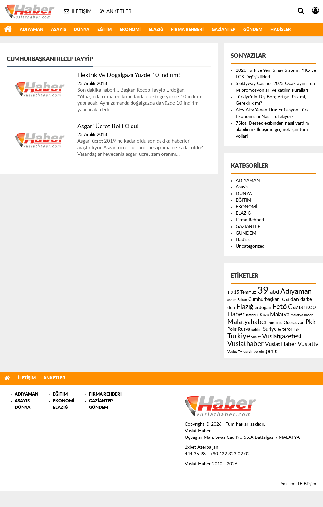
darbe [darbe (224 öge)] (306, 299)
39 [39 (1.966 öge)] (263, 291)
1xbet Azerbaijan (201, 447)
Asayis (58, 30)
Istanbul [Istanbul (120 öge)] (252, 315)
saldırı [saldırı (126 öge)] (256, 329)
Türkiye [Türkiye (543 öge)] (238, 336)
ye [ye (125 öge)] (256, 351)
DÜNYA (81, 30)
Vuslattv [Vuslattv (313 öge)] (308, 344)
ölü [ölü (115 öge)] (261, 351)
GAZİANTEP (223, 30)
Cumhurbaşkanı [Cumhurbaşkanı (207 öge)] (264, 299)
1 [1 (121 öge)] (228, 292)
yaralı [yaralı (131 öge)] (247, 351)
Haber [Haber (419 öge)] (236, 314)
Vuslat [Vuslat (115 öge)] (256, 337)
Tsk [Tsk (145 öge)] (296, 329)
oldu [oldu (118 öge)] (279, 322)
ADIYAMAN (31, 30)
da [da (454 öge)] (285, 299)
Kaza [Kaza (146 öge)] (264, 315)
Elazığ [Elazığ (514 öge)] (244, 306)
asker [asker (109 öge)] (231, 300)
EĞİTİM (104, 30)
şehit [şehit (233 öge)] (271, 351)
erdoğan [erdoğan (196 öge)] (263, 307)
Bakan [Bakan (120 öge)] (242, 300)
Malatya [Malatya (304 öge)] (279, 314)
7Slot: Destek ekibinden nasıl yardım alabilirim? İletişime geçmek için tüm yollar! (272, 130)
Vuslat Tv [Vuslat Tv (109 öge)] (234, 351)
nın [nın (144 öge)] (271, 322)
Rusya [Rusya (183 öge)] (244, 329)
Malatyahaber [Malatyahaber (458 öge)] (247, 322)
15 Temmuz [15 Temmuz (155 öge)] (245, 292)
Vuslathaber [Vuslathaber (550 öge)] (245, 343)
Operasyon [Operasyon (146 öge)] (294, 322)
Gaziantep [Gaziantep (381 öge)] (302, 307)
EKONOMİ (130, 30)
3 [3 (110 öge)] (232, 292)
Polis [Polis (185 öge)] (232, 329)
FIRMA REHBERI (105, 394)
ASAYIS (22, 401)
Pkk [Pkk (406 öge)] (311, 322)
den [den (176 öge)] (231, 307)
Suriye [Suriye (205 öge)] (270, 329)
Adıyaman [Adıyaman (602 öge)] (296, 291)
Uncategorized (250, 246)
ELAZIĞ (156, 30)
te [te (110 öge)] (279, 329)
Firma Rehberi (187, 30)
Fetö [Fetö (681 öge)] (280, 306)
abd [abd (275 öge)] (274, 292)
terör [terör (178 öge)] (287, 329)
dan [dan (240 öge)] (294, 299)
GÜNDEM (252, 30)
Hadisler (280, 30)
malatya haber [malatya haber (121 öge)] (302, 315)
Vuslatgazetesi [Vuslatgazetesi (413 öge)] (281, 336)
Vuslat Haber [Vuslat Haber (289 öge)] (280, 344)
